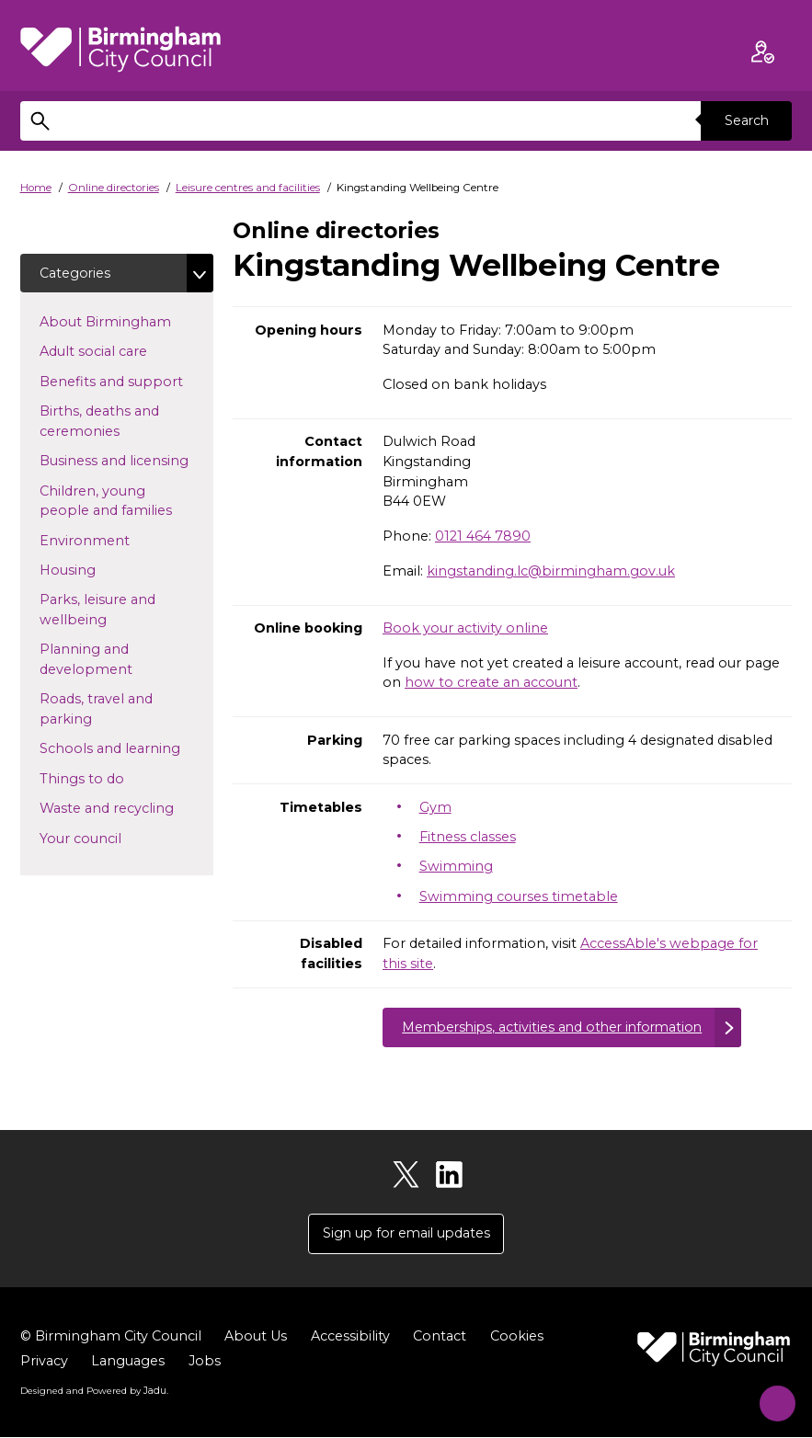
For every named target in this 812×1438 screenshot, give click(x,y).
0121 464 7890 (483, 536)
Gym (435, 807)
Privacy (44, 1362)
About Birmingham (126, 322)
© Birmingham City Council (110, 1338)
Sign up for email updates (406, 1235)
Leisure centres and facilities (248, 187)
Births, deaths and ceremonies (109, 422)
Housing (97, 570)
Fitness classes (467, 836)
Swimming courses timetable (518, 896)
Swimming (456, 866)
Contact (439, 1338)
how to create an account (491, 682)
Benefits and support (126, 381)
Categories (75, 273)
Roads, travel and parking (96, 709)
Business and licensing (126, 460)
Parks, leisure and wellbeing (103, 610)
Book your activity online (465, 628)
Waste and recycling (126, 808)
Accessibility (350, 1338)
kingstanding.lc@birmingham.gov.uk (551, 571)
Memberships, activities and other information (558, 1027)
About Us (255, 1338)
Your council (110, 837)
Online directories (113, 187)
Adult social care (123, 351)
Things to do (111, 779)
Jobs (205, 1362)
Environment (114, 540)
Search (746, 120)
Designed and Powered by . (93, 1391)
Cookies (516, 1338)
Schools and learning (126, 748)
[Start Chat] (770, 1396)
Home (35, 187)
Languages (128, 1362)
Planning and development (115, 660)
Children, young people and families (126, 501)
